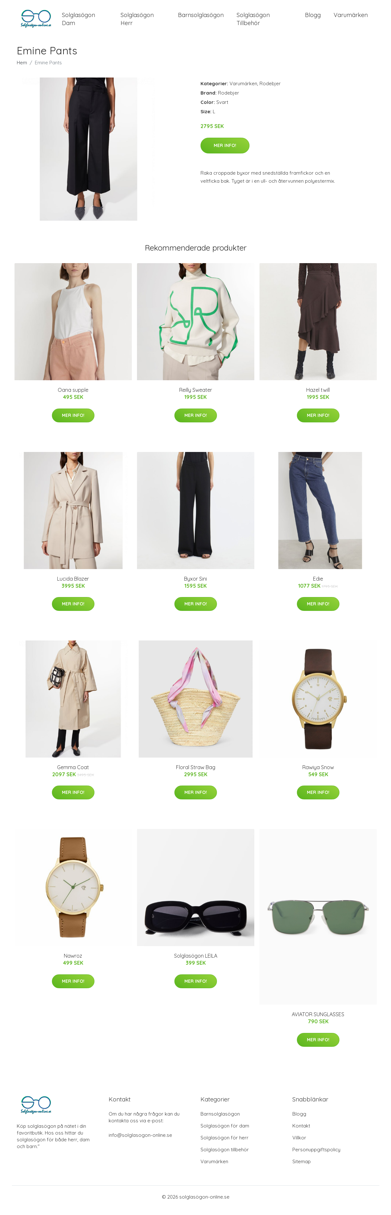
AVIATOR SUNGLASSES (318, 1021)
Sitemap (301, 1168)
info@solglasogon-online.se (140, 1142)
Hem (22, 70)
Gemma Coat (73, 774)
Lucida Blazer (73, 586)
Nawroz (73, 963)
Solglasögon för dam (224, 1133)
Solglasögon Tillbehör (253, 22)
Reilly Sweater (195, 397)
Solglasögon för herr (224, 1145)
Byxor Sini (195, 586)
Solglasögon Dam (78, 22)
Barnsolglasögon (201, 18)
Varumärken (351, 18)
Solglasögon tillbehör (224, 1157)
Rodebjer (270, 90)
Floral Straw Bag (195, 774)
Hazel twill (318, 397)
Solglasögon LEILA (195, 963)
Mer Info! (225, 152)
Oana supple (73, 397)
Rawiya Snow (318, 774)
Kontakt (301, 1133)
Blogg (313, 18)
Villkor (299, 1145)
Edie (318, 586)
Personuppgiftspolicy (316, 1157)
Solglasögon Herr (137, 22)
